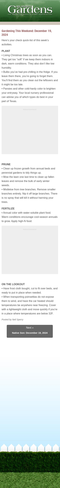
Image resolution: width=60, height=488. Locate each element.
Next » (29, 327)
